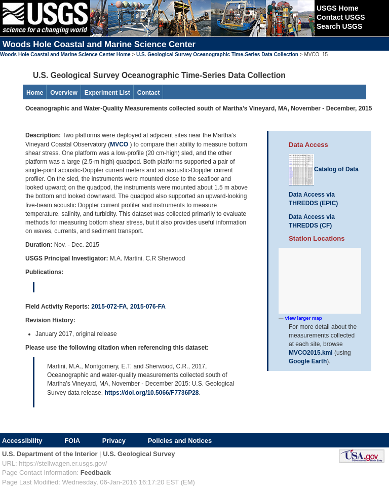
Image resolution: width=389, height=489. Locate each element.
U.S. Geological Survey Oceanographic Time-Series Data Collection (217, 54)
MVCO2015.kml (311, 352)
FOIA (72, 440)
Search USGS (339, 26)
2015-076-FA (148, 306)
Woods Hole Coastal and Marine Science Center (99, 44)
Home (34, 92)
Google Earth (308, 361)
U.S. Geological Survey (139, 454)
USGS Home (337, 8)
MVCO (120, 144)
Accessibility (22, 440)
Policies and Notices (180, 440)
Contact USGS (341, 17)
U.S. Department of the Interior (50, 454)
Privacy (114, 440)
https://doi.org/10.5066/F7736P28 (151, 392)
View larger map (303, 318)
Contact (148, 92)
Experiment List (107, 92)
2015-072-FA (109, 306)
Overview (63, 92)
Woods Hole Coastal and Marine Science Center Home (65, 54)
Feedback (96, 472)
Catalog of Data (324, 169)
